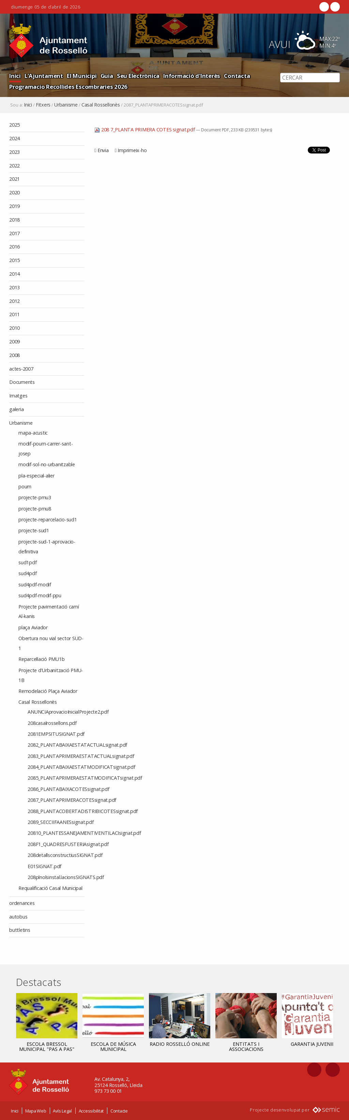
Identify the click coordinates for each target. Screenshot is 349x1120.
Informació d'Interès (191, 76)
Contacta (237, 76)
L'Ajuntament (44, 76)
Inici (15, 76)
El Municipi (81, 76)
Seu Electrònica (138, 76)
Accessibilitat (91, 1110)
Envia (103, 150)
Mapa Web (35, 1110)
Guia (107, 76)
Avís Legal (62, 1110)
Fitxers (43, 104)
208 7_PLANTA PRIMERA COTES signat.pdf (145, 129)
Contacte (119, 1110)
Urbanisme (66, 104)
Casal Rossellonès (100, 104)
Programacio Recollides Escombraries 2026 (68, 87)
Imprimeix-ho (132, 150)
